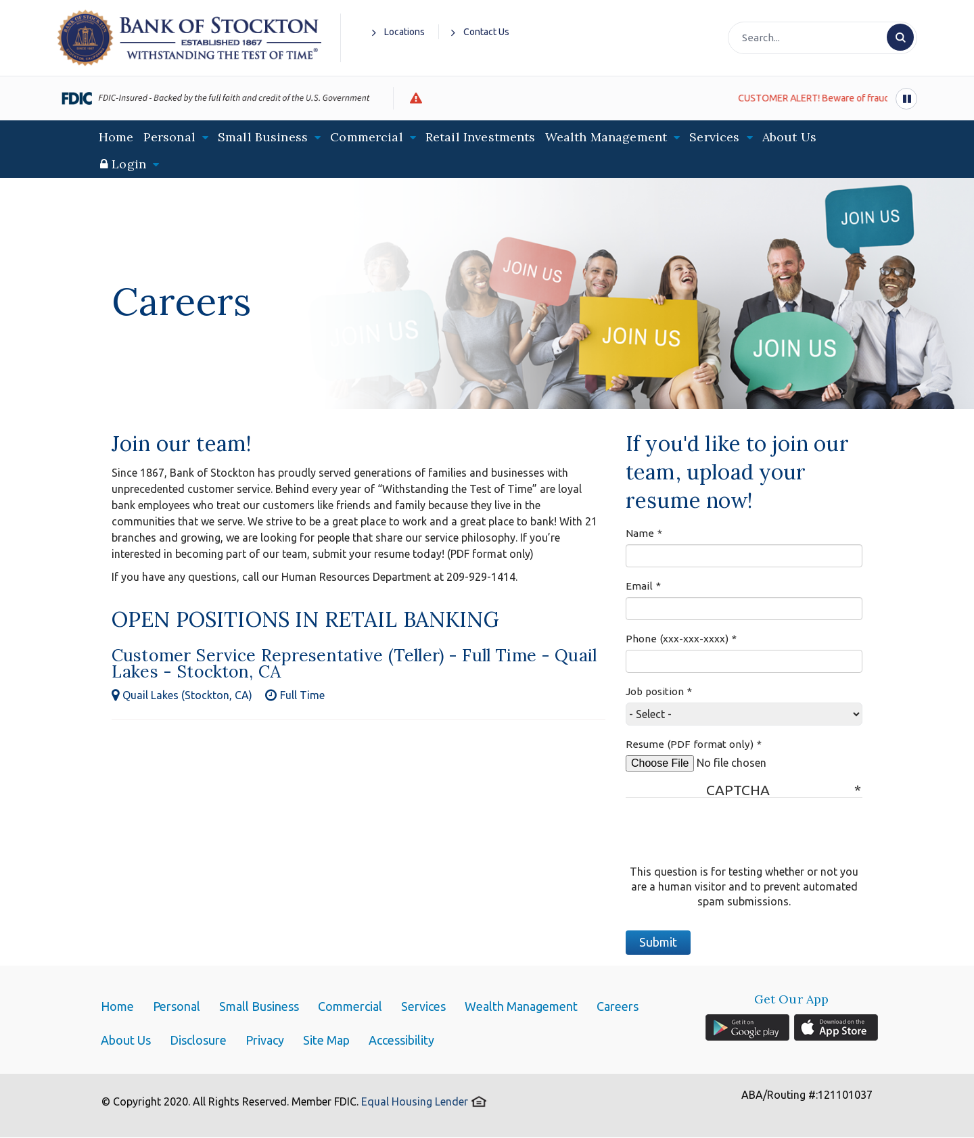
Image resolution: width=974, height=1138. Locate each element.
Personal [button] (175, 137)
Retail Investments (480, 137)
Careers (618, 1006)
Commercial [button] (373, 137)
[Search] (821, 37)
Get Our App (791, 999)
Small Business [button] (269, 137)
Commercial (350, 1006)
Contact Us (480, 32)
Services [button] (720, 137)
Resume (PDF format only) (689, 744)
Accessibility (401, 1040)
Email (639, 586)
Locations (398, 32)
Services (423, 1006)
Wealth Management (521, 1006)
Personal (176, 1006)
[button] (129, 164)
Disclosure (198, 1040)
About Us (789, 137)
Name (640, 533)
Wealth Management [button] (612, 137)
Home (116, 137)
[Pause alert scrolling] (906, 99)
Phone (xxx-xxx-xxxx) (677, 638)
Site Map (326, 1040)
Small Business (259, 1006)
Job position (655, 691)
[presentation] (728, 837)
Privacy (265, 1040)
